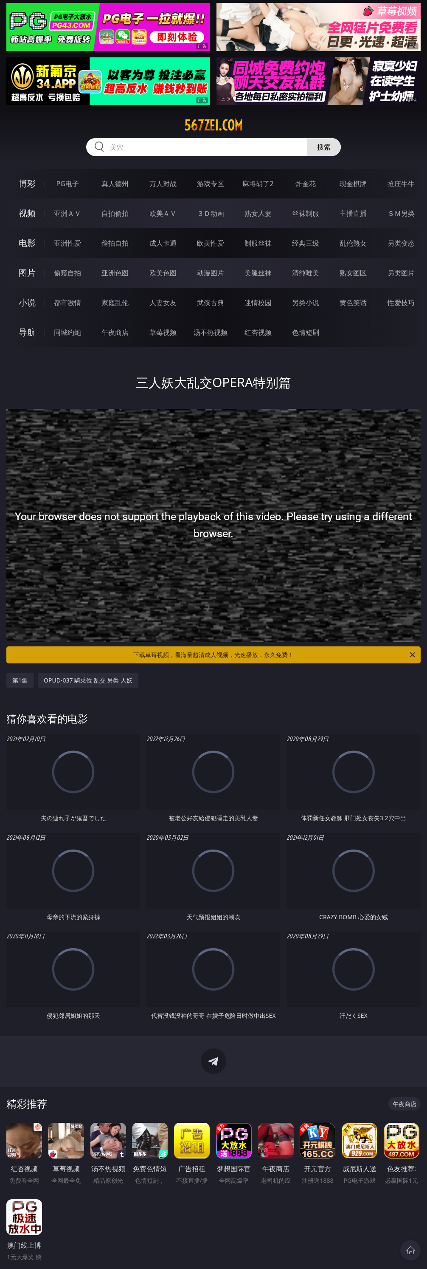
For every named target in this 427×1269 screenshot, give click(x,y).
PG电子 (67, 183)
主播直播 (353, 213)
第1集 (20, 680)
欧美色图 (163, 273)
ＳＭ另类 (401, 213)
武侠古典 (210, 302)
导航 (27, 332)
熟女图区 (353, 273)
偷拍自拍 (115, 243)
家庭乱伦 (115, 302)
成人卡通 (163, 243)
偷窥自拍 (67, 273)
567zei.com (213, 125)
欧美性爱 (210, 243)
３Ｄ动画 (210, 213)
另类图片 (401, 273)
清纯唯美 (305, 273)
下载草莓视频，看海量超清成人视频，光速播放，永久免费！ (274, 655)
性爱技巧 (401, 302)
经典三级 (305, 243)
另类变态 (401, 243)
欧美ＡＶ (163, 213)
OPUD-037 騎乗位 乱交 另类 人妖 (88, 680)
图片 (27, 272)
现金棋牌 (353, 183)
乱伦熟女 (353, 243)
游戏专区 (210, 183)
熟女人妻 (258, 213)
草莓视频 (163, 332)
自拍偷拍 (115, 213)
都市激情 (67, 302)
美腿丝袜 (258, 273)
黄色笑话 (353, 302)
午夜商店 (115, 332)
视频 (27, 213)
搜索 (324, 147)
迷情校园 (258, 302)
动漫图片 (210, 273)
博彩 (27, 183)
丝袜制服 (305, 213)
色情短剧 (305, 332)
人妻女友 (163, 302)
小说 (27, 302)
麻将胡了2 (257, 183)
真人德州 (115, 183)
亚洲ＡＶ (67, 213)
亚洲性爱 (67, 243)
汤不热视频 (211, 332)
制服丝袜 (258, 243)
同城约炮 (67, 332)
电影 (27, 243)
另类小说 (305, 302)
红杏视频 (258, 332)
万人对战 (163, 183)
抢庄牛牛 (401, 183)
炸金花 (305, 183)
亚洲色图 (115, 273)
